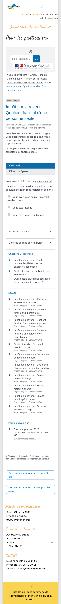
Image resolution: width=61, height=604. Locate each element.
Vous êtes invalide (19, 207)
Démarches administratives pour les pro (29, 475)
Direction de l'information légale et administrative (28, 456)
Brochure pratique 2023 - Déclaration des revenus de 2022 (31, 432)
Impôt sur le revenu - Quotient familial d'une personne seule (29, 86)
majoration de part (41, 189)
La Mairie (36, 14)
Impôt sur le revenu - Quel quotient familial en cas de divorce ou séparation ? (28, 263)
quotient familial (20, 136)
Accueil (25, 14)
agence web (36, 459)
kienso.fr (45, 459)
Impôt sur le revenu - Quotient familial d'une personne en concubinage (30, 333)
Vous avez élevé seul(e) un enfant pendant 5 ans (28, 199)
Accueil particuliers (17, 74)
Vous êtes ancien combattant (25, 215)
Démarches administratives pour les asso (29, 489)
